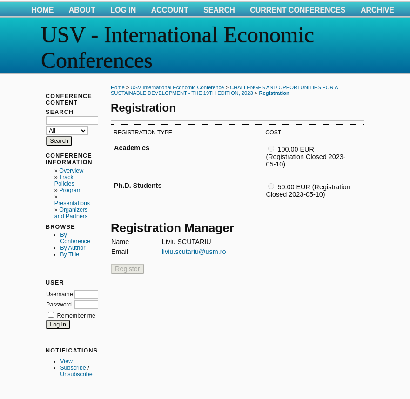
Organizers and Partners (70, 212)
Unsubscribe (76, 374)
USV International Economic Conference (177, 87)
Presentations (72, 203)
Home (42, 10)
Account (169, 10)
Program (70, 190)
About (82, 10)
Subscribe (73, 368)
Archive (377, 10)
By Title (69, 254)
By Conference (75, 238)
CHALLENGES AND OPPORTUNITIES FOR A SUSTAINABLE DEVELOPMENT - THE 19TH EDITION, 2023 (224, 90)
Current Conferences (297, 10)
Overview (71, 170)
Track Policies (64, 180)
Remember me (76, 316)
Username (59, 294)
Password (59, 304)
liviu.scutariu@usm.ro (194, 251)
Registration (274, 93)
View (66, 361)
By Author (72, 248)
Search (219, 10)
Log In (123, 10)
